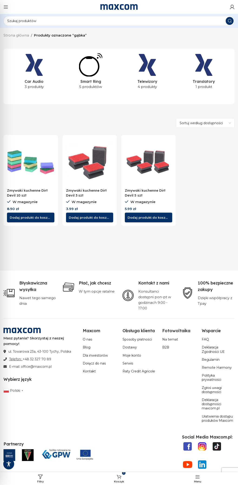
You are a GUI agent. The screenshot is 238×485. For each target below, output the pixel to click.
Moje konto (131, 355)
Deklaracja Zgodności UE (213, 349)
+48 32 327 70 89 (37, 359)
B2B (165, 347)
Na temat (170, 339)
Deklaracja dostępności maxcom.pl (211, 404)
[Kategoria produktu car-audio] (34, 72)
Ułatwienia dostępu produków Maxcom (217, 418)
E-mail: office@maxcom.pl (30, 367)
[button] (30, 217)
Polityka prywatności (211, 377)
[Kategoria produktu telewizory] (147, 72)
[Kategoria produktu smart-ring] (91, 72)
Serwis (127, 363)
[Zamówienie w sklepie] (205, 123)
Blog (86, 347)
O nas (87, 339)
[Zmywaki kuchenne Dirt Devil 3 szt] (89, 162)
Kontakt (89, 371)
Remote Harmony (217, 367)
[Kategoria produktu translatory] (204, 72)
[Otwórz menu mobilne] (5, 7)
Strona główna (16, 35)
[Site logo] (119, 6)
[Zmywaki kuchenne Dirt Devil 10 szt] (30, 162)
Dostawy (129, 347)
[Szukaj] (119, 21)
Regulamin (211, 360)
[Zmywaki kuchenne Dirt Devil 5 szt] (148, 162)
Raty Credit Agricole (138, 371)
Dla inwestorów (95, 355)
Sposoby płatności (137, 339)
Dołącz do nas (94, 363)
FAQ (205, 339)
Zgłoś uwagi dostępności (212, 390)
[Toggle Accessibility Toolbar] (9, 464)
